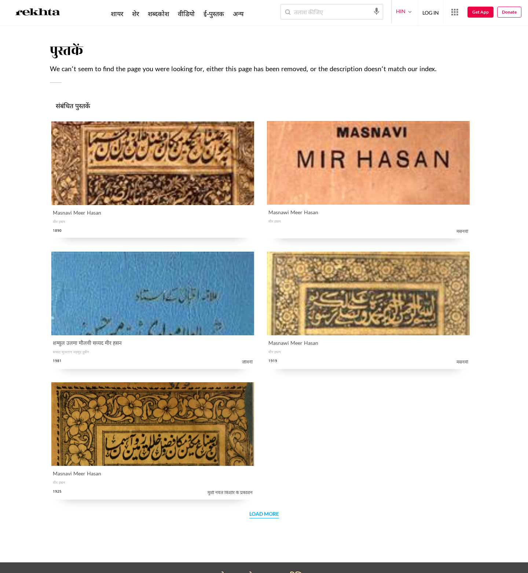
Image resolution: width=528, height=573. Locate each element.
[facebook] (76, 538)
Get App (480, 12)
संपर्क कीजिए (163, 435)
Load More (264, 250)
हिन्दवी (237, 404)
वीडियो (186, 14)
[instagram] (129, 538)
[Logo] (37, 13)
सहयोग (76, 404)
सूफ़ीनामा (240, 419)
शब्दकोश (158, 14)
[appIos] (253, 537)
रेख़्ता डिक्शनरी (246, 435)
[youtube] (111, 538)
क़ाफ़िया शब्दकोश (86, 419)
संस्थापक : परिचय (167, 419)
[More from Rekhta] (454, 12)
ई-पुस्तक (213, 14)
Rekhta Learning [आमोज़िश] (250, 451)
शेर (135, 14)
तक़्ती (74, 435)
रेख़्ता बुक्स (241, 467)
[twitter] (94, 538)
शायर (117, 14)
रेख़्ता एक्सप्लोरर (166, 467)
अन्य (238, 14)
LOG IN (430, 11)
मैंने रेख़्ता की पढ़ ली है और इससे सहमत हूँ (242, 357)
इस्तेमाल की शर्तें (119, 564)
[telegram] (147, 538)
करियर (156, 451)
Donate (509, 12)
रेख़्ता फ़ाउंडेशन (165, 404)
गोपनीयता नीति (230, 357)
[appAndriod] (206, 537)
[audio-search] (376, 11)
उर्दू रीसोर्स (78, 451)
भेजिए (422, 542)
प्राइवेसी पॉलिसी (83, 564)
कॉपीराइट (149, 564)
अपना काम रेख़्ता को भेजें (94, 467)
